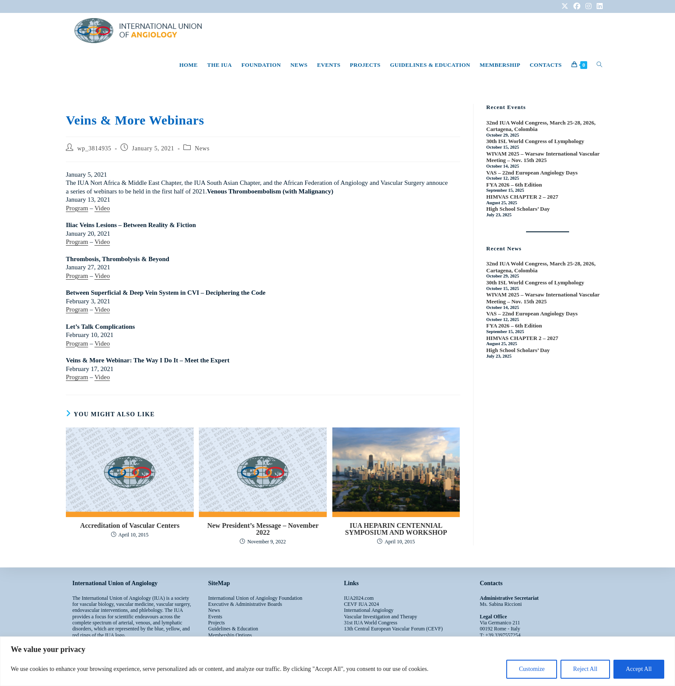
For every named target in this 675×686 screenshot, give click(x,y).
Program (77, 208)
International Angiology (368, 610)
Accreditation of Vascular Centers (130, 525)
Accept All (639, 669)
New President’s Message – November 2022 (263, 529)
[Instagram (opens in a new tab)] (588, 6)
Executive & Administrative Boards (245, 604)
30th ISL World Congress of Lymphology (535, 141)
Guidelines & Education (233, 629)
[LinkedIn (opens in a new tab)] (598, 6)
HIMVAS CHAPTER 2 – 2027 (522, 196)
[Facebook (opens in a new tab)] (577, 6)
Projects (216, 623)
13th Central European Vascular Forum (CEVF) (393, 629)
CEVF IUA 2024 (361, 604)
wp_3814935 (94, 148)
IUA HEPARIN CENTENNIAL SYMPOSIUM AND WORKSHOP (396, 529)
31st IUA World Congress (370, 623)
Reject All (585, 669)
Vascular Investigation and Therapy (380, 617)
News (202, 148)
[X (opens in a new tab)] (565, 6)
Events (215, 617)
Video (102, 208)
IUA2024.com (359, 598)
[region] (337, 661)
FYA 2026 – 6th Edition (514, 184)
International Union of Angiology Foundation (255, 598)
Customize (532, 669)
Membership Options (230, 635)
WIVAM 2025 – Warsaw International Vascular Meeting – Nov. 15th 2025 (543, 157)
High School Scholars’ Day (518, 209)
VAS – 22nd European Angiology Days (532, 172)
